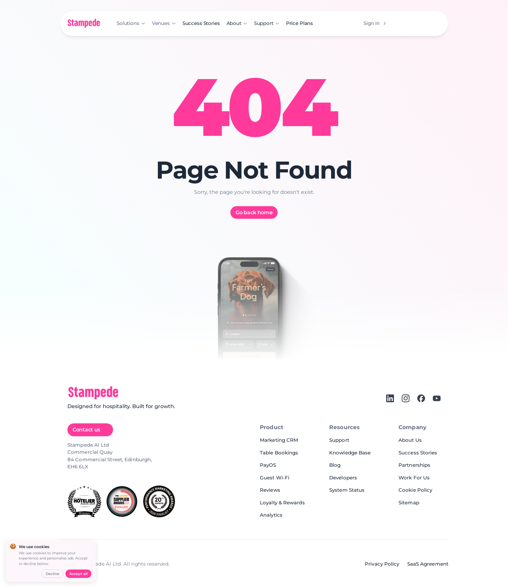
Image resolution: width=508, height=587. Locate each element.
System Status (346, 490)
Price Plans (299, 23)
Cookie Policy (415, 490)
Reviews (270, 490)
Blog (335, 465)
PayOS (268, 465)
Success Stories (201, 23)
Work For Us (414, 478)
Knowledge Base (350, 453)
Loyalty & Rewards (282, 502)
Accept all (78, 573)
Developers (343, 478)
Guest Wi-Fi (274, 478)
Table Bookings (279, 453)
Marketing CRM (279, 440)
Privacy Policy (382, 564)
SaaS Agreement (427, 564)
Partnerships (414, 465)
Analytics (271, 515)
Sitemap (408, 502)
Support (339, 440)
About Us (410, 440)
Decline (52, 573)
